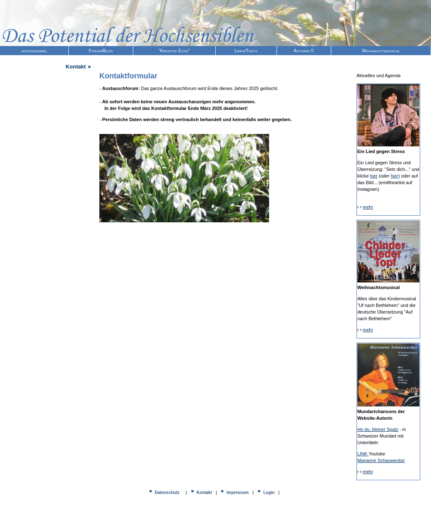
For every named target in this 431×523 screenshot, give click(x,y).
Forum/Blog (101, 50)
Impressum (237, 492)
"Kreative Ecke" (174, 50)
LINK (362, 453)
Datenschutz (167, 492)
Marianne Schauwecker (381, 460)
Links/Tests (245, 50)
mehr (365, 206)
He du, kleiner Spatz (377, 429)
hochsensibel (34, 50)
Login (268, 492)
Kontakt (204, 492)
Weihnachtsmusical (381, 50)
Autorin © (304, 50)
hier (374, 175)
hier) (395, 175)
